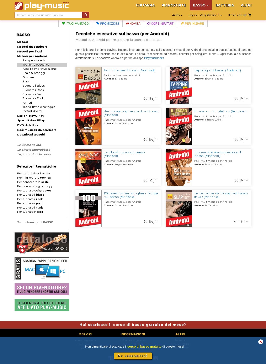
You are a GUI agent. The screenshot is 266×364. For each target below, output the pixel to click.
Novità (133, 23)
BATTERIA (225, 5)
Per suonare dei (34, 190)
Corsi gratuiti (160, 23)
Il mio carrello (239, 15)
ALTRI (246, 5)
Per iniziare (192, 23)
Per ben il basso (33, 173)
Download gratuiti (31, 134)
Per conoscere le (33, 182)
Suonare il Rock (33, 90)
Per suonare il (30, 194)
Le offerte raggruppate (33, 149)
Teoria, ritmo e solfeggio (39, 106)
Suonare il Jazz (33, 94)
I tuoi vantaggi (76, 23)
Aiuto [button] (177, 15)
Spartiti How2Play (31, 120)
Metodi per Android (32, 56)
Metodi (22, 41)
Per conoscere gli (35, 186)
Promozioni (107, 23)
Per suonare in (30, 211)
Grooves (28, 77)
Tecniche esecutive (36, 64)
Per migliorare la (34, 177)
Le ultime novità (29, 145)
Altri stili (28, 102)
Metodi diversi (32, 111)
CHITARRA (145, 5)
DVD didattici (27, 125)
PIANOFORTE (174, 5)
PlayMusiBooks (154, 58)
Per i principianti (34, 60)
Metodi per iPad (29, 51)
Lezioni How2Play (30, 115)
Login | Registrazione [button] (205, 15)
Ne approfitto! (133, 356)
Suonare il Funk (33, 98)
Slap (26, 81)
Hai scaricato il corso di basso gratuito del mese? (133, 325)
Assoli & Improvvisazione (40, 68)
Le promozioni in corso (33, 154)
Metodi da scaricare (32, 46)
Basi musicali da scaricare (37, 130)
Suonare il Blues (34, 85)
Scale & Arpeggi (34, 73)
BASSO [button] (201, 5)
